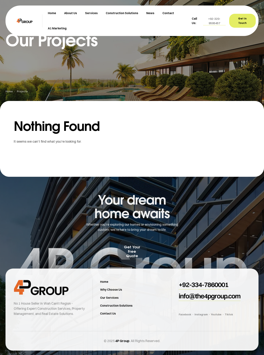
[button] (214, 21)
